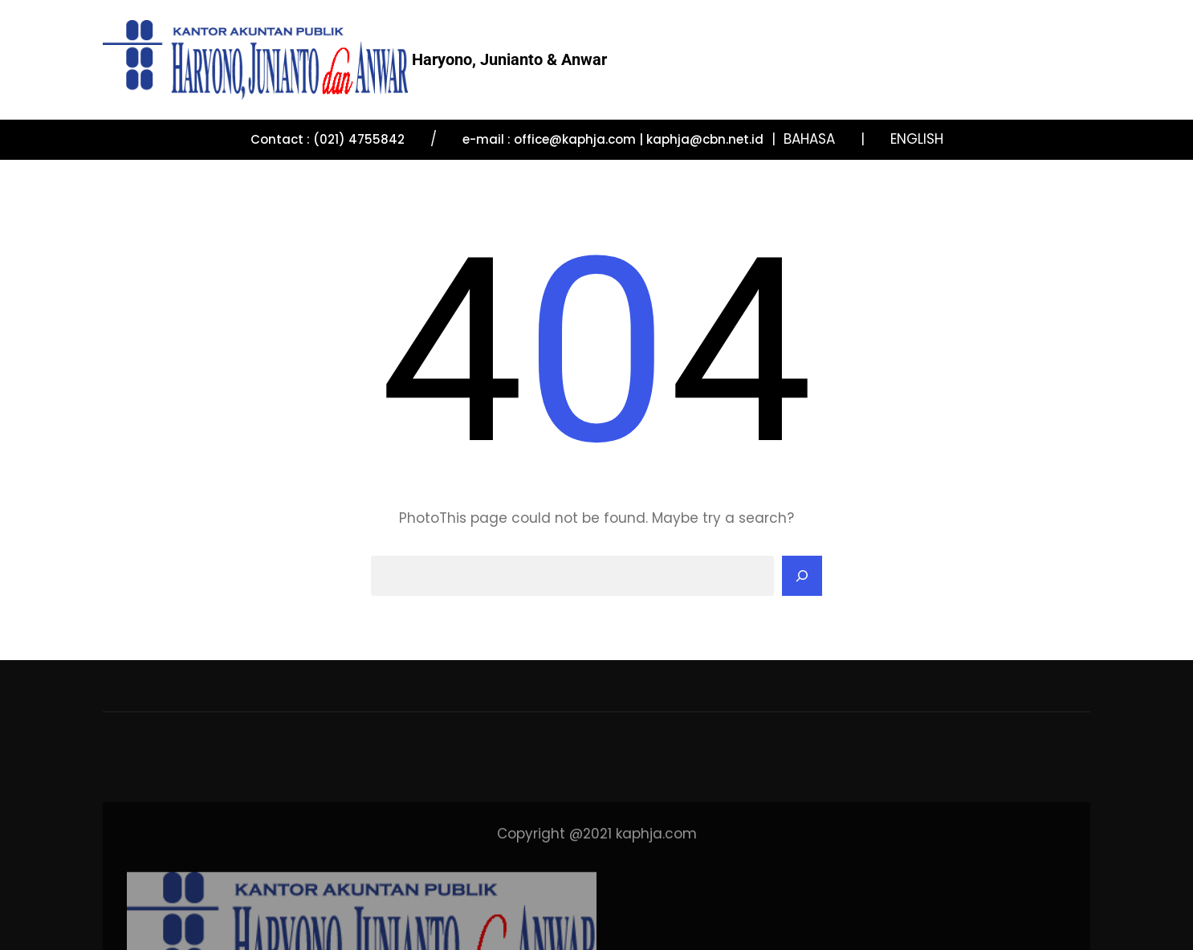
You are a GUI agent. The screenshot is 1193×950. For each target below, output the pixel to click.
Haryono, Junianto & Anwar (509, 59)
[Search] (802, 576)
